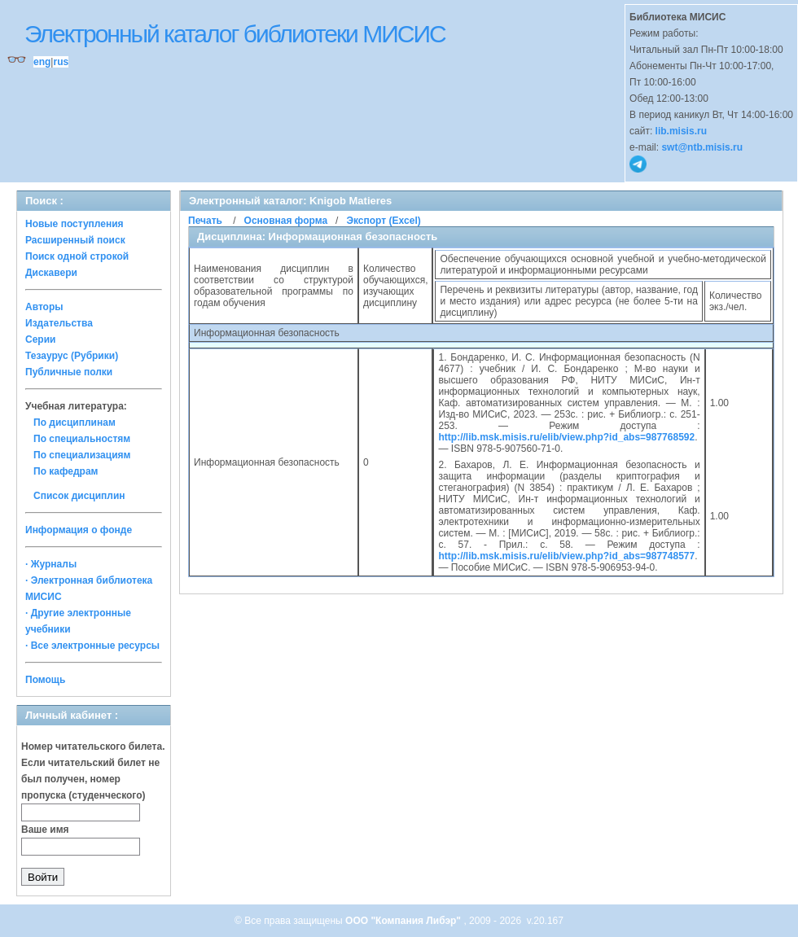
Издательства (59, 323)
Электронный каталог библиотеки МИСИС (234, 33)
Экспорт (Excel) (383, 220)
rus (60, 62)
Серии (40, 339)
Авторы (44, 307)
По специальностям (81, 438)
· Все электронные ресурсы (92, 645)
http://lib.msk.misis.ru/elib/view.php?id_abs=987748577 (566, 556)
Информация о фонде (78, 530)
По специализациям (81, 455)
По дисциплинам (74, 422)
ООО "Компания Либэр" (404, 920)
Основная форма (285, 220)
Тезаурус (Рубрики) (71, 355)
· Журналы (51, 564)
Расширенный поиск (75, 240)
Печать (205, 220)
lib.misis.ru (681, 131)
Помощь (45, 679)
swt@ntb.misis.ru (702, 147)
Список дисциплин (79, 495)
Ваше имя (45, 829)
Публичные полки (68, 372)
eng (41, 62)
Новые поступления (74, 224)
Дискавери (51, 272)
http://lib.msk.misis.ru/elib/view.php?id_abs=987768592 (566, 437)
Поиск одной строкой (77, 256)
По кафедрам (65, 471)
